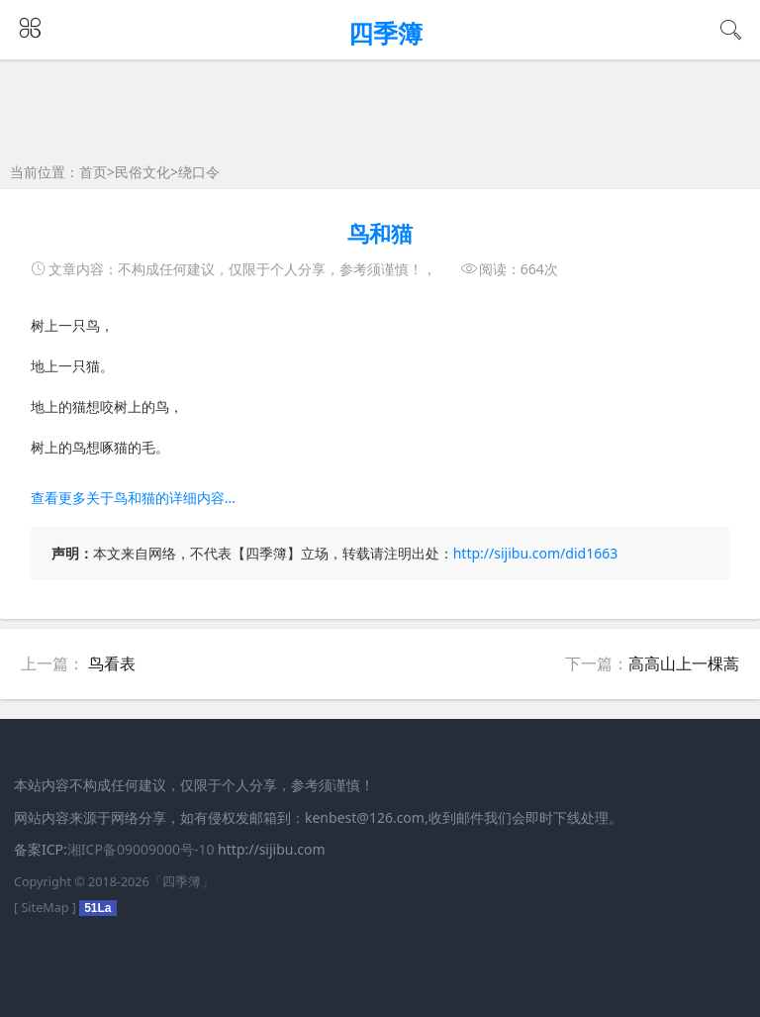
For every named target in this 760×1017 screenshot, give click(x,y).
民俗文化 (142, 171)
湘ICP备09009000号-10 (141, 849)
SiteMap (44, 907)
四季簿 (181, 881)
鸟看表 (112, 663)
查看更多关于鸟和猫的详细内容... (133, 497)
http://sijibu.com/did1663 (535, 553)
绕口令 (199, 171)
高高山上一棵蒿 (683, 663)
